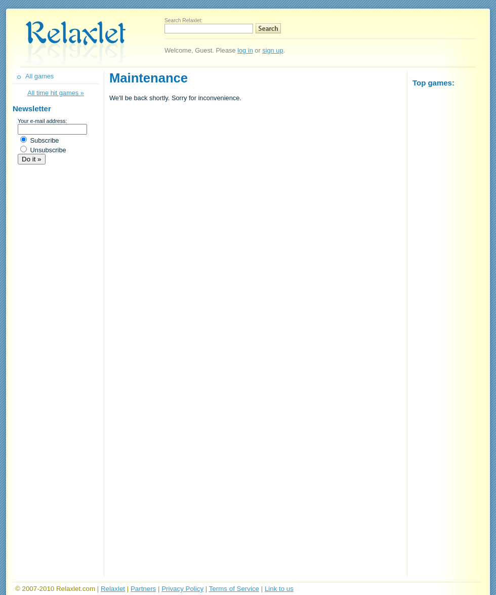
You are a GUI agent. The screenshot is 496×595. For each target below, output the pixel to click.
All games (39, 76)
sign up (272, 50)
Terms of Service (234, 588)
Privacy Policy (182, 588)
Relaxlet (113, 588)
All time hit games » (55, 93)
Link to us (279, 588)
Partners (143, 588)
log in (245, 50)
